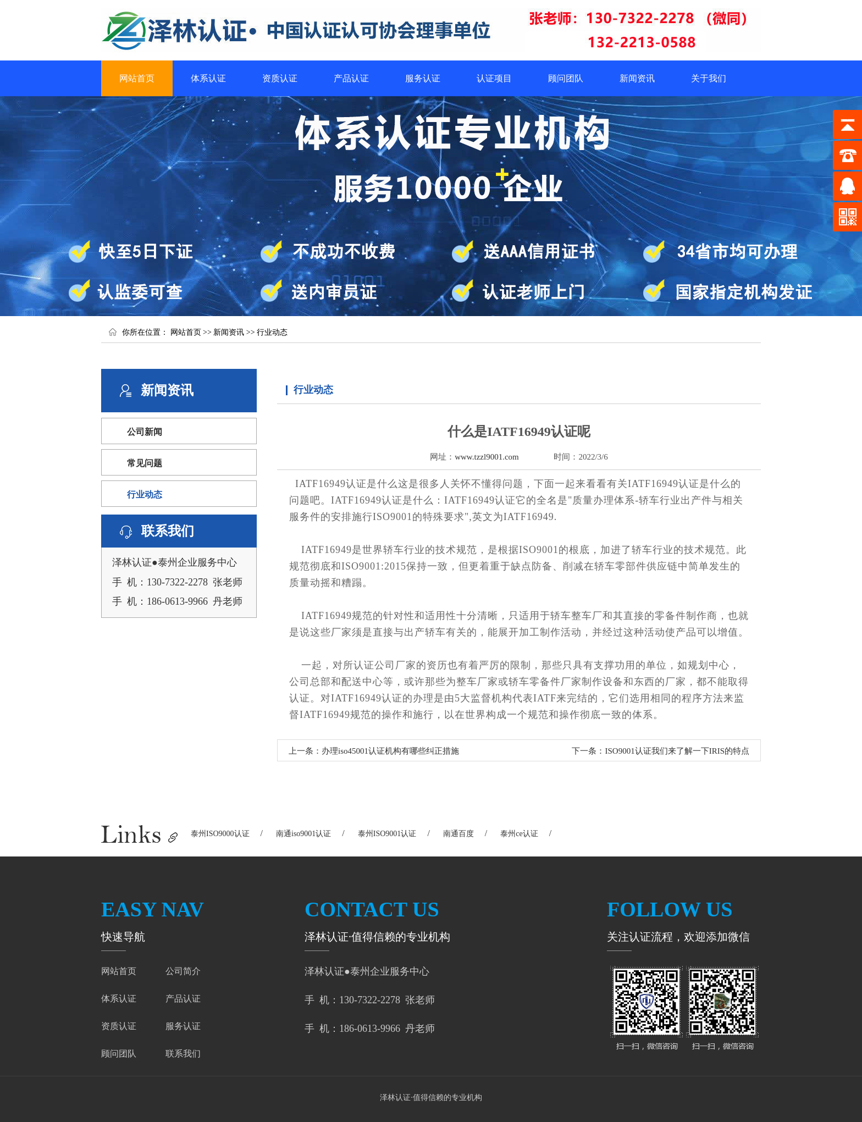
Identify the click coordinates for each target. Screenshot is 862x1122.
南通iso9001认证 (303, 834)
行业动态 (272, 332)
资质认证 (279, 78)
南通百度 (458, 834)
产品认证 (351, 78)
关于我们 (708, 78)
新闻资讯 (637, 78)
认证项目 (494, 78)
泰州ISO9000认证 (220, 834)
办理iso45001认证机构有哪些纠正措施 (390, 751)
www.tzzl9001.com (487, 456)
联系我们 (183, 1053)
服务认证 (422, 78)
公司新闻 (144, 431)
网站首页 (136, 78)
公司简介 (183, 971)
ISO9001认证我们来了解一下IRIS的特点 (677, 751)
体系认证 (208, 78)
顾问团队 (565, 78)
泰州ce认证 (519, 834)
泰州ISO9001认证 (387, 834)
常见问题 (144, 463)
